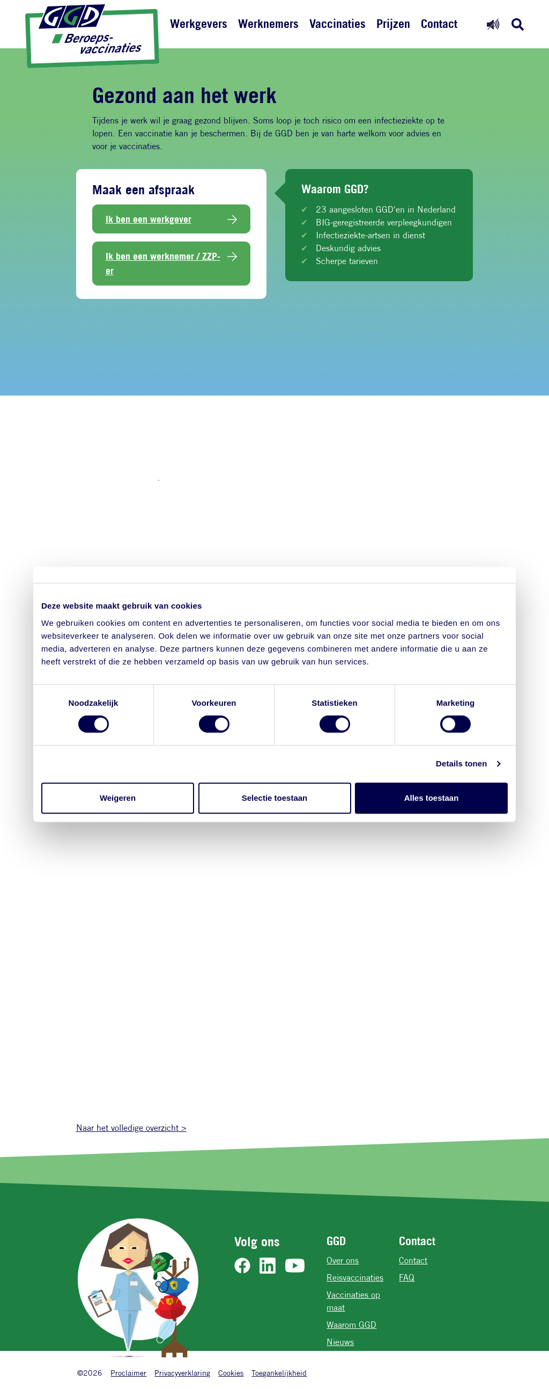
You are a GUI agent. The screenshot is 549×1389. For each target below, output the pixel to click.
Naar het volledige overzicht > (131, 1128)
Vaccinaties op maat (353, 1301)
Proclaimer (128, 1372)
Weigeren (118, 797)
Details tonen (461, 763)
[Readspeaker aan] (493, 24)
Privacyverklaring (182, 1372)
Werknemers (268, 24)
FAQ (406, 1278)
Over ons (343, 1260)
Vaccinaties (337, 24)
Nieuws (340, 1342)
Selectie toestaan (275, 797)
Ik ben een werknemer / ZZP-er (163, 263)
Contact (439, 24)
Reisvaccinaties (355, 1278)
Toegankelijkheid (279, 1372)
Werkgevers (198, 24)
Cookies (230, 1372)
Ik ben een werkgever (148, 219)
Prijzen (393, 24)
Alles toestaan (431, 797)
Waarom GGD (351, 1325)
